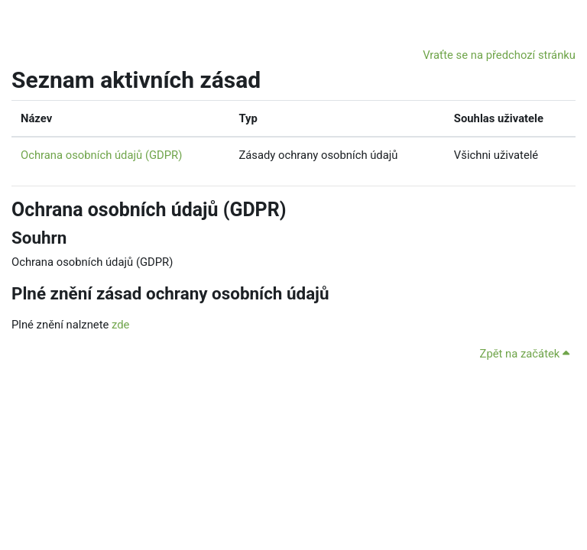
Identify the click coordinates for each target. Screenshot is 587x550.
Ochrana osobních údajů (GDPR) (101, 155)
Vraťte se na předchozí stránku (499, 55)
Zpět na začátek (524, 354)
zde (120, 325)
